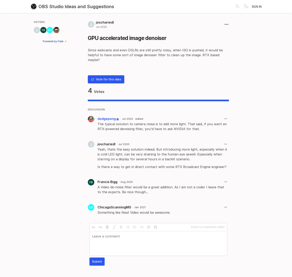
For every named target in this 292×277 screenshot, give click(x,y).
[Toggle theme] (246, 6)
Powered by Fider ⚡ (55, 41)
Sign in (257, 6)
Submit (97, 261)
